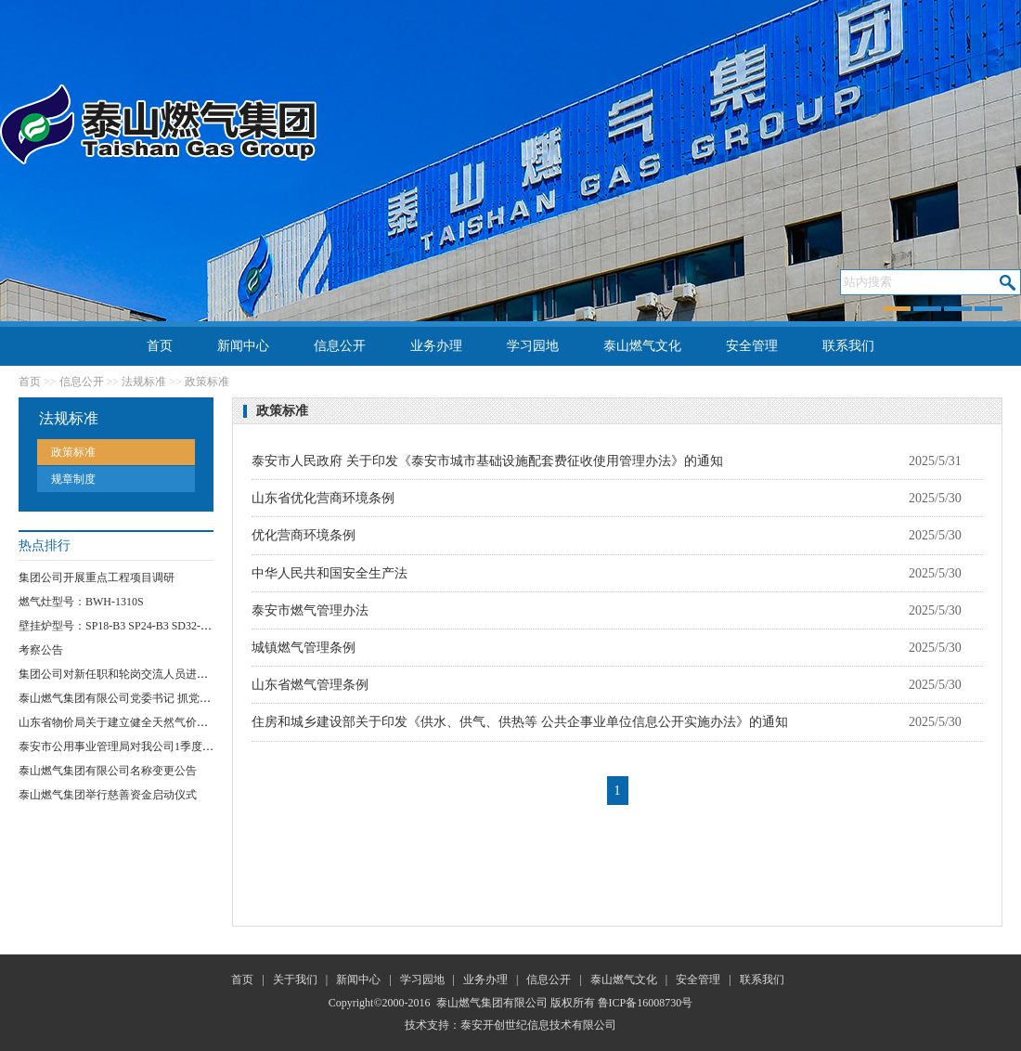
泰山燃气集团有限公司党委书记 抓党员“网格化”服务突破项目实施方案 (192, 698)
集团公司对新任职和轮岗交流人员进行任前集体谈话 (147, 674)
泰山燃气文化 (642, 346)
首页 (160, 346)
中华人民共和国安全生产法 (329, 573)
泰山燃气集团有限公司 (492, 1002)
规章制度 (73, 479)
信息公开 (340, 346)
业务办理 (436, 346)
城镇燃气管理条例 (303, 648)
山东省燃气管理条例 (310, 685)
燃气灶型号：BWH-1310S (81, 601)
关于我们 (295, 979)
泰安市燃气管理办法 (310, 610)
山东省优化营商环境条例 (323, 498)
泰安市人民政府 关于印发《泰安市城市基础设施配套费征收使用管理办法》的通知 (487, 461)
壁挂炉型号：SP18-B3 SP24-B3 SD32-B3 (116, 625)
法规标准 (144, 381)
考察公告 (41, 649)
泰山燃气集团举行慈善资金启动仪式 (108, 794)
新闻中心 (243, 346)
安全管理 (752, 346)
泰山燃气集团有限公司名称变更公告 (108, 770)
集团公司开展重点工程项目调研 (96, 577)
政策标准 (207, 381)
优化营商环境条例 (303, 535)
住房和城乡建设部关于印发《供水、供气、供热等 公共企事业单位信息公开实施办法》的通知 (520, 722)
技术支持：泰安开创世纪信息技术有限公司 (510, 1025)
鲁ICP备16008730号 (645, 1002)
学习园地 (533, 346)
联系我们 (848, 346)
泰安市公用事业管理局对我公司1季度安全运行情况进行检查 (166, 746)
